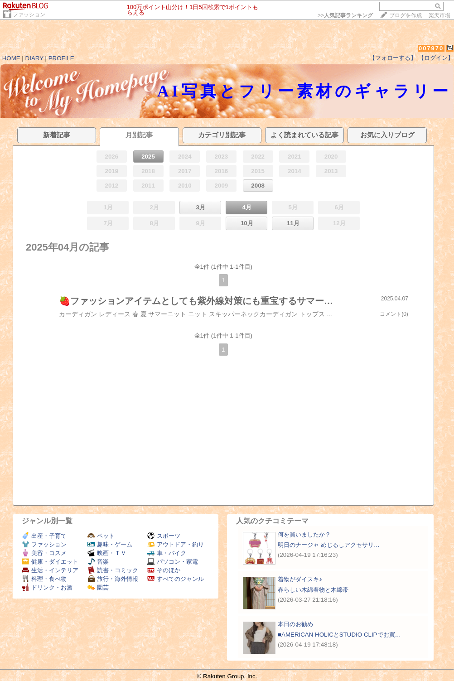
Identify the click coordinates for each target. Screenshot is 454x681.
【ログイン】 (436, 57)
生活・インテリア (50, 570)
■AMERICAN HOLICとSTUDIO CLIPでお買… (339, 634)
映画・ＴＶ (106, 553)
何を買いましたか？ (304, 534)
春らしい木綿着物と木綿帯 (313, 589)
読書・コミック (112, 570)
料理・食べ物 (44, 578)
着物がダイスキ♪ (300, 579)
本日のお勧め (295, 624)
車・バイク (166, 553)
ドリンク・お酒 (47, 587)
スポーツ (163, 535)
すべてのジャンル (175, 578)
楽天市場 (439, 15)
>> (345, 15)
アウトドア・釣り (175, 544)
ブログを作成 (405, 15)
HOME (11, 58)
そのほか (163, 570)
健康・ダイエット (50, 561)
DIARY (34, 58)
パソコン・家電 (172, 561)
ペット (101, 535)
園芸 (98, 587)
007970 (431, 48)
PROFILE (61, 58)
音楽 (98, 561)
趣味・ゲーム (109, 544)
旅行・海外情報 (112, 578)
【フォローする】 (392, 57)
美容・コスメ (44, 553)
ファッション (29, 14)
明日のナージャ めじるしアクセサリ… (329, 544)
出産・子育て (44, 535)
